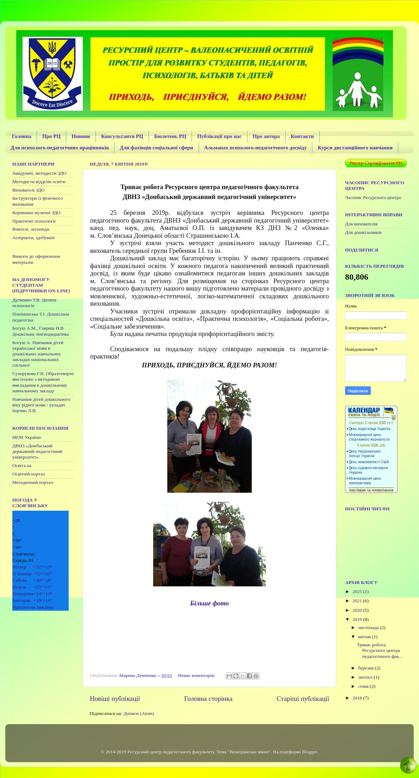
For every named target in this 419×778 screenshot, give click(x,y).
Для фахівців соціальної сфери (156, 147)
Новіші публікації (115, 698)
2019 (357, 619)
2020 (357, 610)
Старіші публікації (303, 698)
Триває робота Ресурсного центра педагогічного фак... (380, 650)
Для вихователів (361, 223)
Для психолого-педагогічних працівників (60, 147)
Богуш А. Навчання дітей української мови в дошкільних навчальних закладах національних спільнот (37, 354)
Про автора (266, 136)
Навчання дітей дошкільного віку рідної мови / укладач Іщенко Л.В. (41, 405)
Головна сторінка (208, 698)
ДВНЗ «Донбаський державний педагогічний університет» (37, 451)
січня (364, 686)
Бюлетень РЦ (170, 136)
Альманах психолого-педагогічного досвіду (255, 147)
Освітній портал (28, 474)
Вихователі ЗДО (28, 190)
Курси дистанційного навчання (355, 147)
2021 (357, 600)
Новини (80, 136)
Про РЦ (51, 136)
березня (366, 668)
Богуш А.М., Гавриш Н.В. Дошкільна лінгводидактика (40, 330)
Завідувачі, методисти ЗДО (39, 173)
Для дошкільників (363, 232)
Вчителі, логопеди (30, 229)
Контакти (302, 136)
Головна (21, 136)
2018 (357, 698)
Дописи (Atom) (139, 713)
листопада (369, 627)
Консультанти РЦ (122, 136)
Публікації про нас (219, 136)
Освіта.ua (21, 465)
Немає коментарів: (197, 675)
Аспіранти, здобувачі (33, 237)
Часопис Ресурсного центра (373, 197)
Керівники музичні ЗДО (36, 212)
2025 (357, 591)
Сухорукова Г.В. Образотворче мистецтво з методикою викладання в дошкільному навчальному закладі (43, 382)
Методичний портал (32, 482)
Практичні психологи (34, 221)
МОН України (26, 437)
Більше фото (209, 603)
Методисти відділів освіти (38, 181)
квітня (365, 636)
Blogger (309, 751)
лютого (366, 677)
